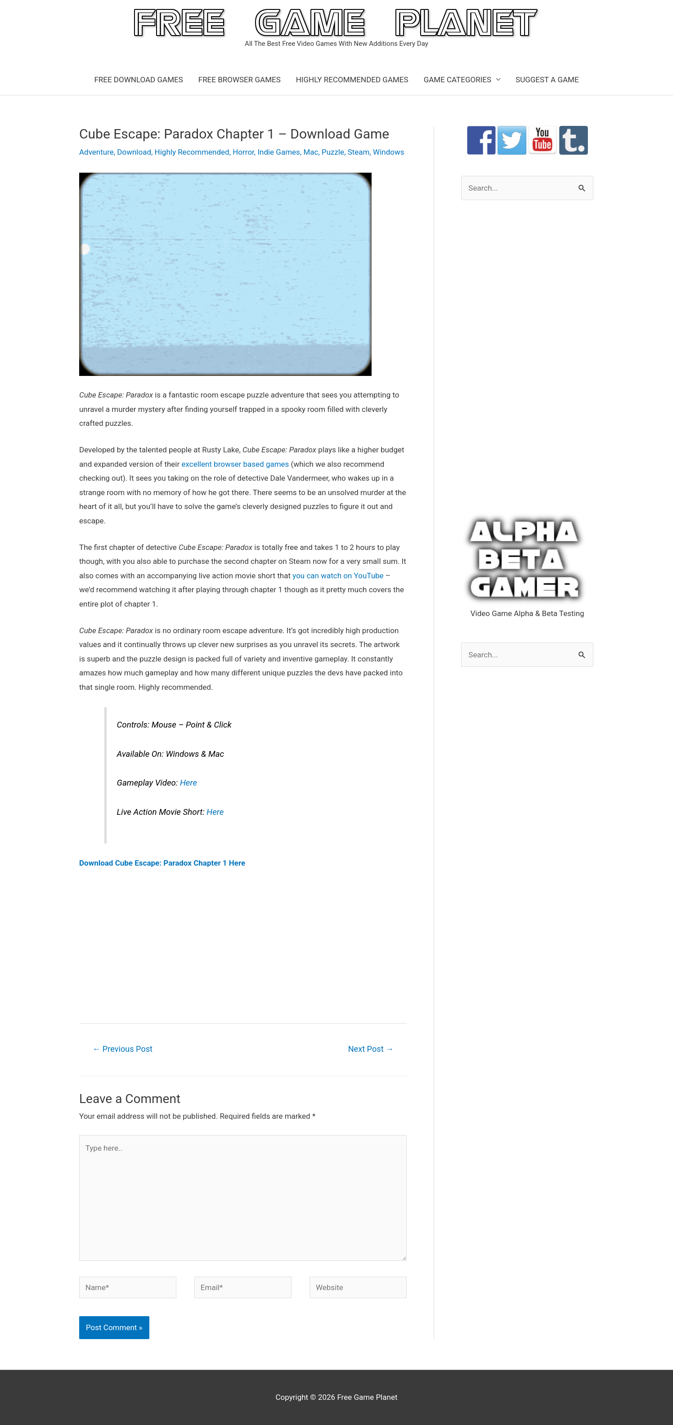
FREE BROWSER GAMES (239, 79)
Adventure (96, 151)
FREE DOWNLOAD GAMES (138, 79)
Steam (359, 151)
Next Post (371, 1049)
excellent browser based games (235, 464)
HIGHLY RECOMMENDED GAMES (352, 79)
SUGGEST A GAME (547, 79)
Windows (388, 151)
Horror (243, 151)
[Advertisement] (243, 946)
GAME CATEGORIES (457, 79)
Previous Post (122, 1049)
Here (188, 783)
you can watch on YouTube (337, 575)
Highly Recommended (192, 151)
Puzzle (333, 151)
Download (134, 151)
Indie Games (278, 151)
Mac (310, 151)
